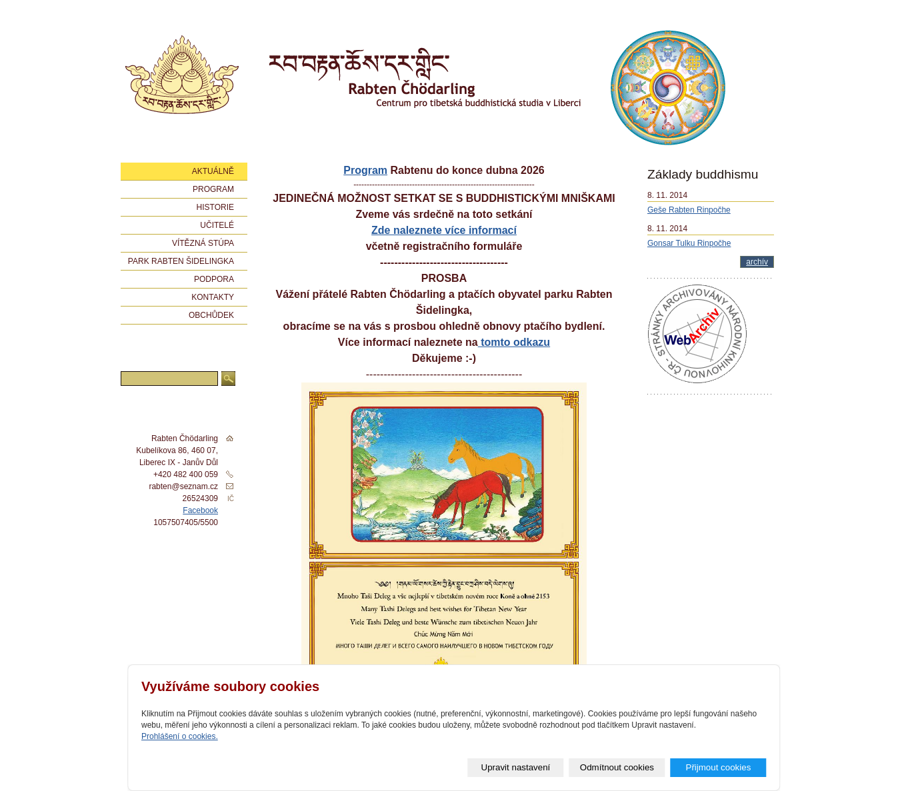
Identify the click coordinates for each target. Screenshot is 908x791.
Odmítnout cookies (617, 767)
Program (365, 170)
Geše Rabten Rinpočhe (689, 210)
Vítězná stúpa (203, 243)
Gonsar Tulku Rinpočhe (689, 243)
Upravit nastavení (516, 767)
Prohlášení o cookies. (179, 736)
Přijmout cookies (718, 767)
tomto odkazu (514, 342)
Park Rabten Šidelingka (181, 261)
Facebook (200, 510)
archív (757, 262)
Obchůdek (211, 315)
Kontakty (212, 297)
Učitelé (217, 225)
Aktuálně (213, 171)
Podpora (214, 279)
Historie (215, 207)
